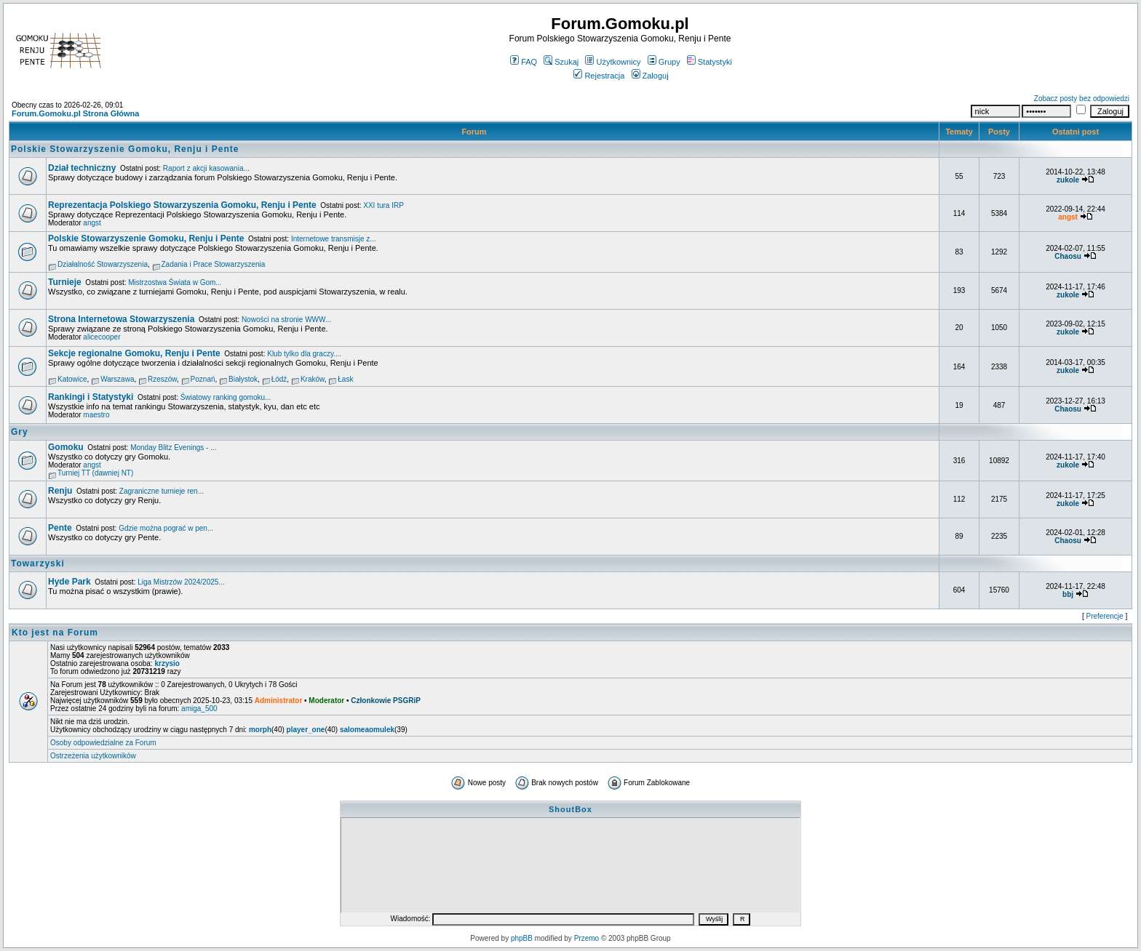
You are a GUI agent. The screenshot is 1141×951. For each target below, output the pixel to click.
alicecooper (101, 337)
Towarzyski (38, 563)
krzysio (166, 663)
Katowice (72, 379)
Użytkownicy (612, 61)
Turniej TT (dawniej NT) (95, 473)
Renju (60, 491)
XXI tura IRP (383, 205)
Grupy (664, 61)
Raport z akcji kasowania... (206, 168)
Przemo (586, 938)
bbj (1067, 594)
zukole (1068, 180)
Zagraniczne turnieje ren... (161, 491)
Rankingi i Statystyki (90, 397)
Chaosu (1067, 256)
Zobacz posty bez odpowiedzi (1081, 99)
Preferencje (1105, 616)
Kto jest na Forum (55, 632)
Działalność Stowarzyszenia (102, 264)
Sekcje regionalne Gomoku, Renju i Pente (134, 353)
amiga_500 (199, 709)
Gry (19, 432)
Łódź (279, 379)
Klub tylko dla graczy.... (304, 354)
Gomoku (66, 447)
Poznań (203, 379)
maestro (96, 415)
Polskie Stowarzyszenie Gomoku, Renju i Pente (125, 149)
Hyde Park (69, 582)
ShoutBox (570, 809)
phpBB (522, 938)
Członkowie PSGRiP (386, 701)
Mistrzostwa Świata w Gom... (174, 282)
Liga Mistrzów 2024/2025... (181, 582)
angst (91, 223)
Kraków (313, 379)
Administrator (279, 701)
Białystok (243, 379)
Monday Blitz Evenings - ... (173, 448)
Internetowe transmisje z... (333, 239)
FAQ (523, 61)
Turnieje (65, 282)
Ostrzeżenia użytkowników (93, 756)
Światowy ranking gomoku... (225, 397)
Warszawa (117, 379)
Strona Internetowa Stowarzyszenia (121, 319)
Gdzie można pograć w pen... (166, 528)
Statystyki (709, 61)
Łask (345, 379)
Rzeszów (162, 379)
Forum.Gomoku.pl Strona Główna (75, 113)
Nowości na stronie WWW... (286, 320)
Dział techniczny (82, 168)
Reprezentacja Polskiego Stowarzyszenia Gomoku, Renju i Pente (182, 205)
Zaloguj (650, 75)
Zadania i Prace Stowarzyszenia (214, 264)
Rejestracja (598, 75)
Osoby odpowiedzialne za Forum (103, 743)
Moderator (326, 701)
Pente (60, 528)
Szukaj (561, 61)
